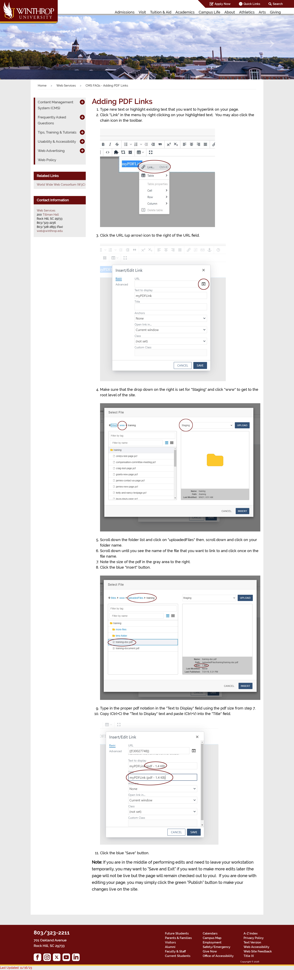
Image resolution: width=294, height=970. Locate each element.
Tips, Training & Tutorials (57, 132)
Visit (142, 12)
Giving (275, 12)
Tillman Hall (51, 214)
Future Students (177, 933)
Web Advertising (51, 151)
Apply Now (223, 4)
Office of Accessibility (218, 956)
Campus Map (212, 938)
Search (278, 4)
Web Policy (47, 160)
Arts (262, 12)
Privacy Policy (254, 938)
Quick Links (252, 4)
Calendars (210, 933)
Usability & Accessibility (57, 141)
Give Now (210, 951)
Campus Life (209, 12)
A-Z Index (251, 933)
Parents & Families (178, 938)
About (229, 12)
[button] (22, 43)
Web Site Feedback (258, 951)
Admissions (125, 12)
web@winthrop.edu (50, 231)
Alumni (170, 947)
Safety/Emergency (216, 947)
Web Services (66, 85)
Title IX (249, 956)
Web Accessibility (256, 947)
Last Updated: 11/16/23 (16, 967)
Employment (212, 942)
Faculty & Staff (175, 951)
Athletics (247, 12)
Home (42, 85)
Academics (185, 12)
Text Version (252, 942)
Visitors (170, 942)
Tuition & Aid (160, 12)
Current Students (177, 956)
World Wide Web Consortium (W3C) (61, 184)
